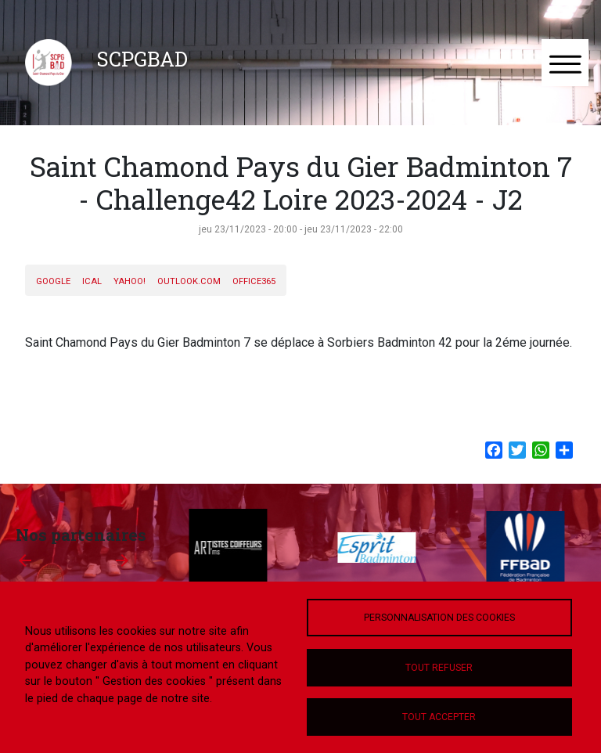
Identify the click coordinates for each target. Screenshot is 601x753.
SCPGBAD (142, 58)
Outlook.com (189, 281)
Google (53, 281)
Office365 (253, 281)
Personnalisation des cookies (439, 617)
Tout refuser (439, 667)
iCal (92, 281)
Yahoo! (129, 281)
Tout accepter (439, 717)
